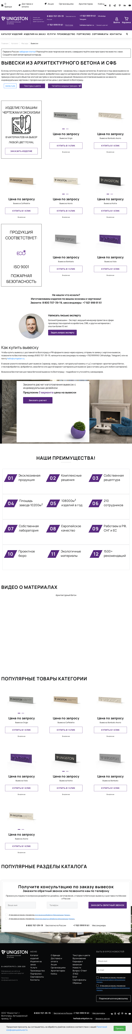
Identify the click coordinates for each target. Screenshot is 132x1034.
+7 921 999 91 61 (55, 24)
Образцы (77, 982)
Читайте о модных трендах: (65, 85)
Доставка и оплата (25, 5)
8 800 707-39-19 (55, 16)
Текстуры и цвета (32, 85)
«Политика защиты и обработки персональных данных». (55, 918)
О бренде (6, 5)
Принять (120, 1028)
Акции (49, 3)
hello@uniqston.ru (87, 25)
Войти (116, 22)
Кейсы (101, 3)
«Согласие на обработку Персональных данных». (52, 915)
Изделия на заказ (35, 34)
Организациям (66, 3)
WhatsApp (102, 16)
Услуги (51, 34)
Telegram (83, 19)
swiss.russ (10, 85)
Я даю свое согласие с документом (37, 915)
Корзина (126, 22)
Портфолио (84, 34)
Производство (66, 34)
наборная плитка (27, 51)
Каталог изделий (11, 34)
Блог (75, 976)
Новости (77, 967)
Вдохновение (79, 958)
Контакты (116, 34)
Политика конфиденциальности (9, 979)
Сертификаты (100, 34)
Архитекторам (86, 3)
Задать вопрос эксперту (62, 332)
